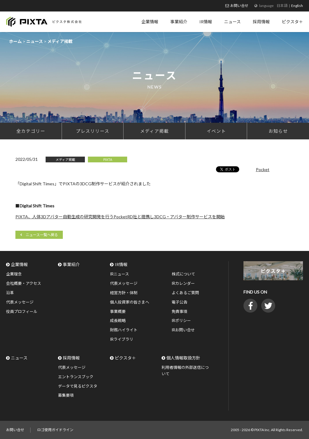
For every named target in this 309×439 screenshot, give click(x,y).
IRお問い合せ (183, 329)
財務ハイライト (123, 329)
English (297, 5)
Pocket (262, 169)
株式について (183, 274)
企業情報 (19, 264)
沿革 (10, 292)
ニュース (19, 357)
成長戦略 (118, 320)
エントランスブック (75, 376)
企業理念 (14, 274)
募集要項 (66, 395)
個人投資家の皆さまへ (129, 302)
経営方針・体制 (123, 292)
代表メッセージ (20, 302)
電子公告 (179, 302)
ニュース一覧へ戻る (42, 235)
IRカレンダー (183, 283)
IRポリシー (181, 320)
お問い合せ (239, 5)
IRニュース (119, 274)
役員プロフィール (21, 311)
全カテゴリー (30, 131)
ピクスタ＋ (125, 357)
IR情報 (121, 264)
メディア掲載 (154, 131)
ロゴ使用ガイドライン (55, 430)
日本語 (282, 5)
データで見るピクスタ (77, 386)
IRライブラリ (121, 339)
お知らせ (278, 131)
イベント (216, 131)
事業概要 (118, 311)
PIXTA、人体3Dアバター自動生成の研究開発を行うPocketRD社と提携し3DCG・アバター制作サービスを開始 (120, 216)
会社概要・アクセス (23, 283)
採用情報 (71, 357)
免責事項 (179, 311)
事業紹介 (71, 264)
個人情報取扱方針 (183, 357)
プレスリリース (92, 131)
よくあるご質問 (185, 292)
